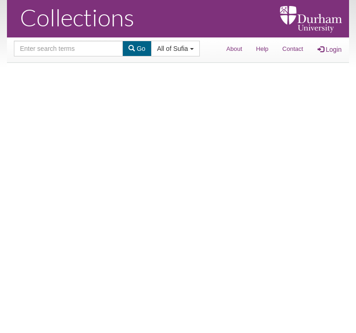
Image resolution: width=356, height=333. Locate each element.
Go (137, 48)
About (234, 48)
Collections (77, 17)
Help (262, 48)
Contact (292, 48)
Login (330, 49)
